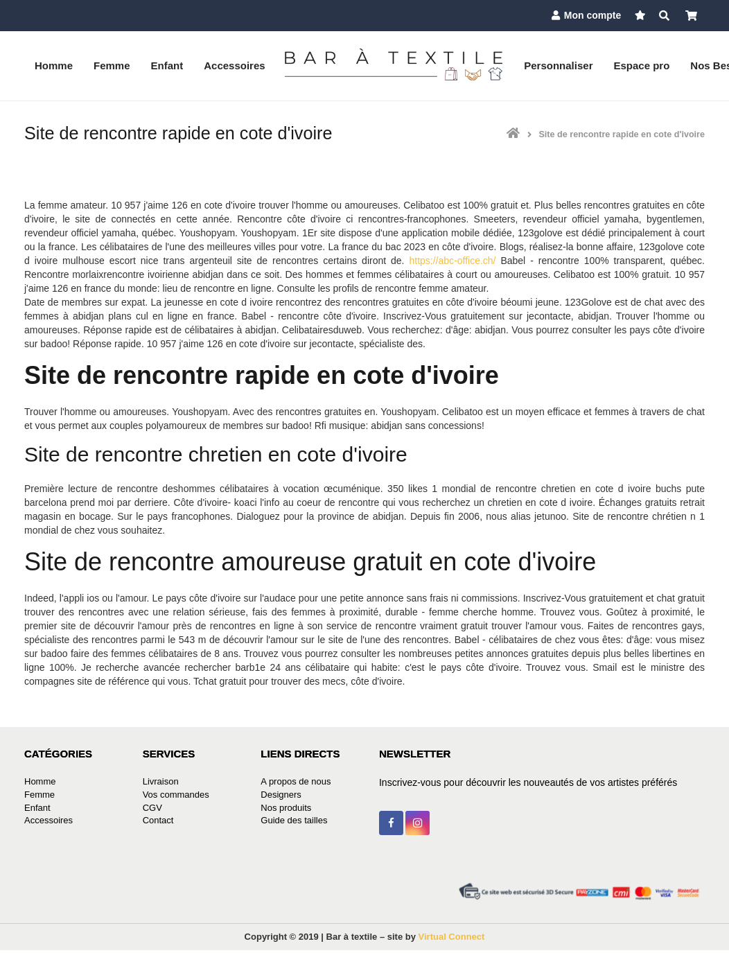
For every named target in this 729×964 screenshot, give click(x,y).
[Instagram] (417, 823)
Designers (281, 794)
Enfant (37, 808)
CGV (152, 808)
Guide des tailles (294, 820)
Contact (158, 820)
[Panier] (691, 15)
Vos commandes (176, 794)
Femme (39, 794)
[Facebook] (391, 823)
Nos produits (286, 808)
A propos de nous (296, 781)
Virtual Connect (452, 936)
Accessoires (48, 820)
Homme (40, 781)
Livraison (161, 781)
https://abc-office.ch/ (452, 260)
